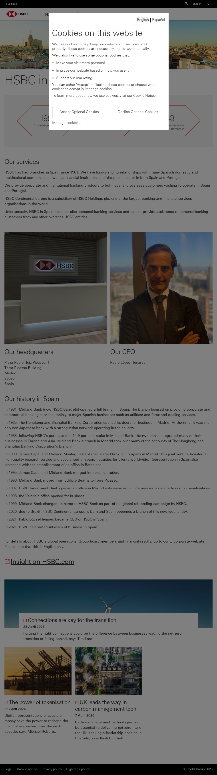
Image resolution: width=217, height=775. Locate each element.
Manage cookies (65, 123)
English (143, 20)
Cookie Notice (144, 95)
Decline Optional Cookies (138, 112)
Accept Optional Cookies (79, 112)
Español (158, 20)
